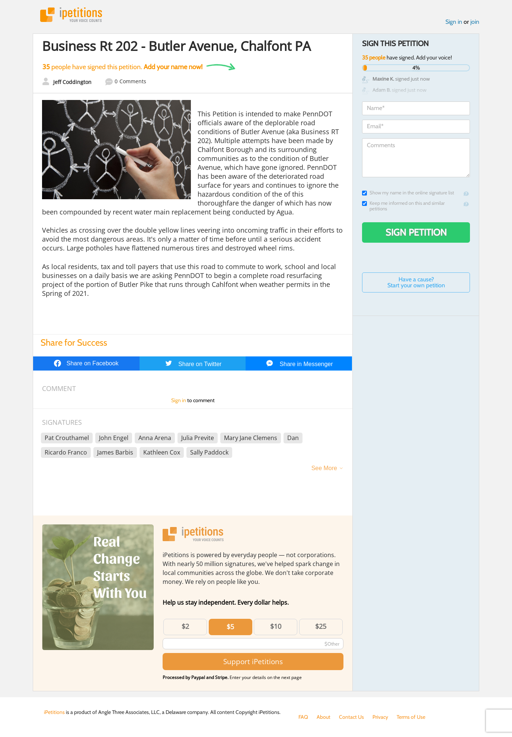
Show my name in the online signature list (408, 192)
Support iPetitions (253, 661)
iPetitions (71, 14)
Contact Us (351, 717)
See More (324, 468)
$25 (320, 626)
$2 (185, 626)
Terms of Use (411, 717)
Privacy (380, 717)
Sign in (453, 21)
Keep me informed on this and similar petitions (403, 205)
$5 (230, 626)
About (323, 717)
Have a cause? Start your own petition (416, 282)
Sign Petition (416, 232)
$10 (275, 626)
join (474, 21)
